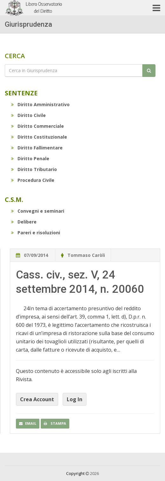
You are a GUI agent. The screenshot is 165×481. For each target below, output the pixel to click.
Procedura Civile (32, 180)
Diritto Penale (30, 158)
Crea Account (37, 399)
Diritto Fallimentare (37, 148)
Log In (74, 399)
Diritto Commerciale (37, 126)
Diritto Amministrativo (40, 104)
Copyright (75, 473)
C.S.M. (14, 199)
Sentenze (21, 93)
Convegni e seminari (37, 211)
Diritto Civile (28, 115)
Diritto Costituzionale (39, 137)
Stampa (55, 423)
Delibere (24, 222)
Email (27, 423)
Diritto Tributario (34, 169)
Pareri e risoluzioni (35, 233)
